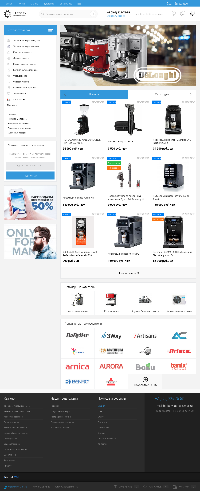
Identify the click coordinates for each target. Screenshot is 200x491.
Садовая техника (12, 444)
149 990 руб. (83, 206)
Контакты (102, 444)
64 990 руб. (83, 150)
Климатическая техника (179, 311)
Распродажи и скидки (18, 123)
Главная (8, 3)
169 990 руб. (128, 262)
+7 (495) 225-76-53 (40, 486)
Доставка (49, 3)
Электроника (10, 455)
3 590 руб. (128, 150)
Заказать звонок (116, 16)
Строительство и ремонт (15, 449)
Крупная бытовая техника (145, 311)
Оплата (34, 3)
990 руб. (83, 262)
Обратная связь (15, 486)
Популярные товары (17, 119)
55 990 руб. (173, 262)
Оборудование (10, 438)
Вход (169, 3)
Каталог (101, 433)
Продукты (8, 465)
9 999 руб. (128, 206)
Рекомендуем (155, 94)
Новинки (12, 114)
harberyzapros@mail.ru (178, 405)
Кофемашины (111, 311)
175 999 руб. (173, 206)
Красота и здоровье (13, 417)
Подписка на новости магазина (26, 145)
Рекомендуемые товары (19, 128)
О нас (22, 3)
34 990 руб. (173, 150)
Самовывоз (66, 3)
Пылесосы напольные (77, 311)
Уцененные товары (17, 133)
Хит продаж (101, 94)
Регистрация (181, 3)
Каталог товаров (30, 30)
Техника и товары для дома (17, 411)
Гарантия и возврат (107, 438)
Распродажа (128, 94)
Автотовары (9, 460)
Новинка (74, 94)
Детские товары (11, 422)
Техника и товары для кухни (17, 406)
